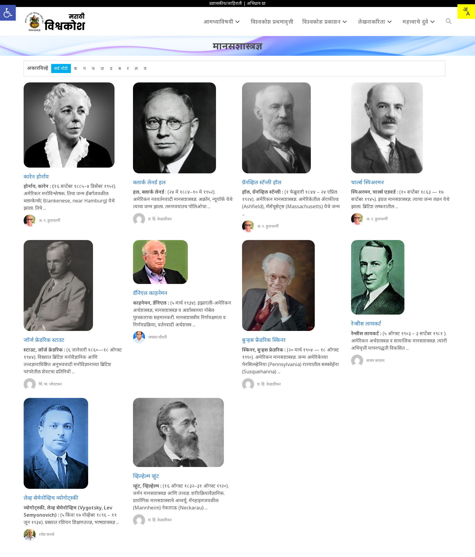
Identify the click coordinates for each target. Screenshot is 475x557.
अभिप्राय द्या (256, 3)
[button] (8, 13)
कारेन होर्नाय (36, 176)
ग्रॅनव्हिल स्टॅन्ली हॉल (261, 182)
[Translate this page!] (466, 11)
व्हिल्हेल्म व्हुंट (146, 475)
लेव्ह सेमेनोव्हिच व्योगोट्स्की (51, 497)
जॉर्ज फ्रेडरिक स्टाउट (44, 339)
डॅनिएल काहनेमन (150, 292)
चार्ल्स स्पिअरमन (367, 182)
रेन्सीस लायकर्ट (366, 323)
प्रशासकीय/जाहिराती (225, 3)
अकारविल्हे (37, 68)
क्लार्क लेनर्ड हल (149, 182)
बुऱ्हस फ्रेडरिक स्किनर (264, 339)
